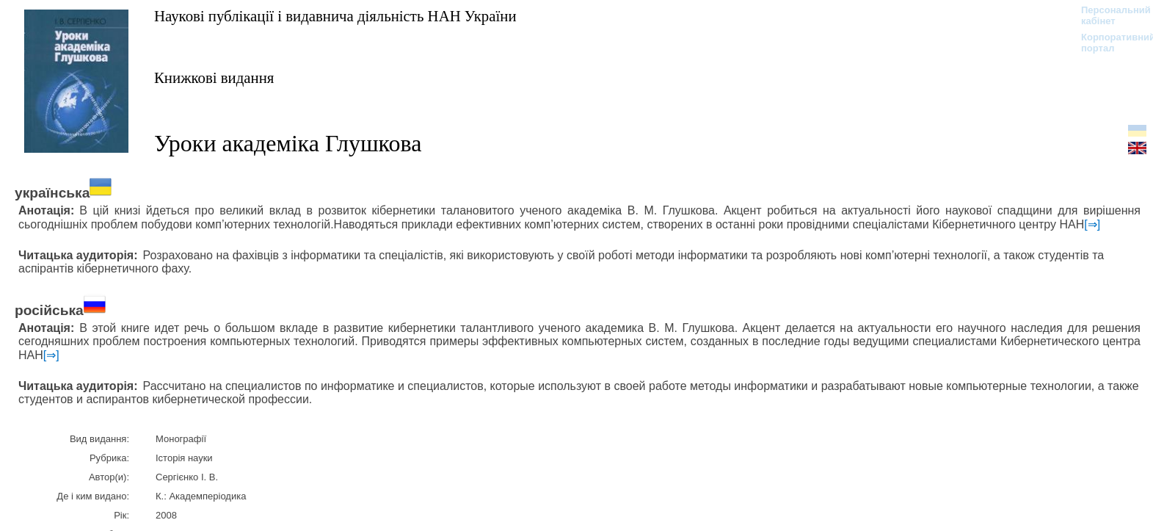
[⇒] (1092, 224)
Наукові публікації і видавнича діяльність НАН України (335, 15)
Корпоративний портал (1108, 43)
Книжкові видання (214, 77)
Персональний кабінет (1108, 15)
